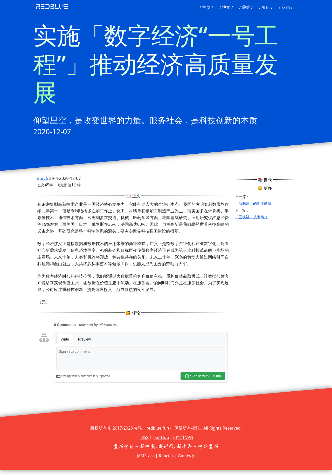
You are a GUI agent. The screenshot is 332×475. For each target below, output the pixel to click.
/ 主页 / (206, 7)
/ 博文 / (226, 7)
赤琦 (42, 183)
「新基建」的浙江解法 (253, 208)
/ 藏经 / (246, 7)
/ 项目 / (266, 7)
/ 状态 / (286, 7)
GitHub (161, 442)
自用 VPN (183, 442)
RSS (144, 442)
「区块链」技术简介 (251, 221)
